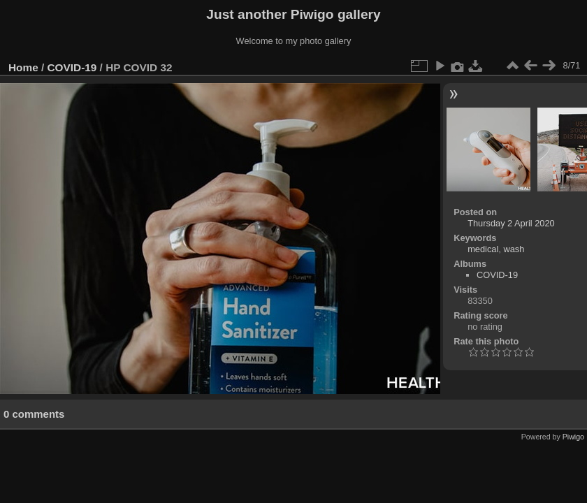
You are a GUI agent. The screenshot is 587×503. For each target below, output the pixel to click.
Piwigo (573, 436)
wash (513, 249)
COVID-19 (72, 67)
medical (483, 249)
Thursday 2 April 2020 (511, 223)
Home (23, 67)
